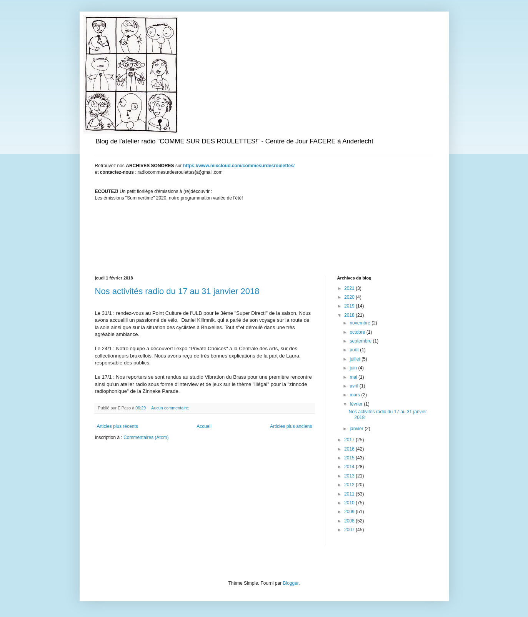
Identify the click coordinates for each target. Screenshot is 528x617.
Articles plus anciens (291, 426)
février (357, 404)
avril (354, 386)
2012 (350, 484)
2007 (350, 529)
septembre (361, 341)
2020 (350, 297)
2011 (350, 494)
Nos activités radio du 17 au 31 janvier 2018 (177, 291)
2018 (350, 315)
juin (354, 368)
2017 (350, 439)
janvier (357, 428)
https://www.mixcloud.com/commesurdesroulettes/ (239, 165)
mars (355, 394)
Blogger (291, 583)
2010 (350, 503)
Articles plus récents (117, 426)
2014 (350, 466)
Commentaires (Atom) (145, 437)
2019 (350, 306)
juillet (355, 359)
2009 (350, 511)
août (355, 350)
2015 (350, 458)
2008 (350, 521)
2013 (350, 476)
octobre (358, 332)
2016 (350, 449)
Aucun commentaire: (170, 408)
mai (354, 377)
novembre (360, 323)
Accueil (204, 426)
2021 (350, 288)
